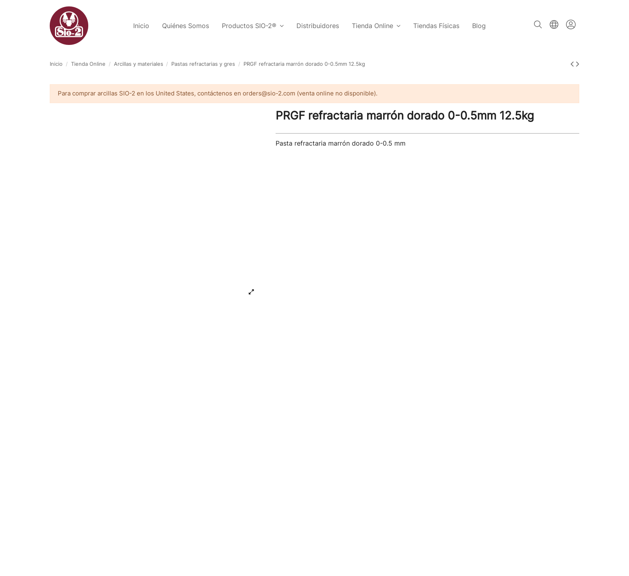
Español (554, 24)
